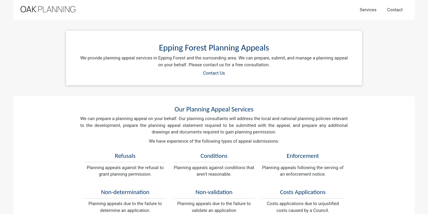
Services (368, 9)
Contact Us (214, 73)
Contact (395, 9)
